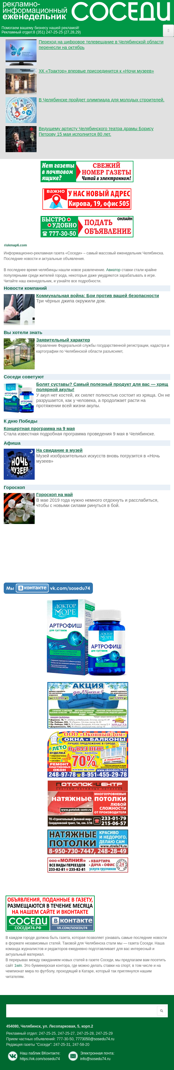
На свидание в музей (59, 450)
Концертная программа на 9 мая (39, 428)
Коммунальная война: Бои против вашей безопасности (97, 295)
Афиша (12, 443)
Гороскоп (14, 487)
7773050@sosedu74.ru (95, 1039)
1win (18, 965)
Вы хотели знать (23, 332)
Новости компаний (25, 288)
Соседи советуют (24, 376)
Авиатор (113, 270)
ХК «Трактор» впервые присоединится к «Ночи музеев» (96, 70)
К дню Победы (20, 421)
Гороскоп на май (54, 494)
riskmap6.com (15, 245)
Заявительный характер (63, 339)
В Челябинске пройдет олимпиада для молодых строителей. (101, 99)
